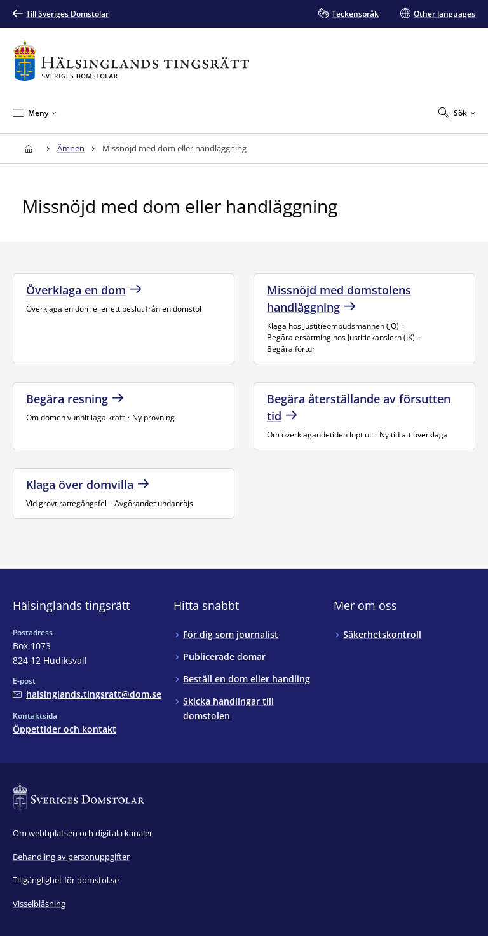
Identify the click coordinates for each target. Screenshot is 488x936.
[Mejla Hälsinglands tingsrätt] (87, 694)
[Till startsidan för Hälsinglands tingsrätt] (131, 60)
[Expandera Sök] (457, 112)
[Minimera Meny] (34, 112)
